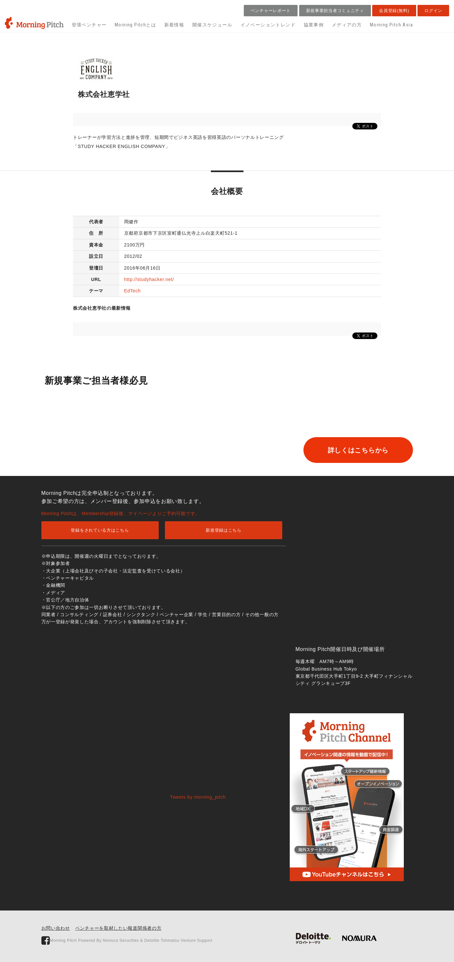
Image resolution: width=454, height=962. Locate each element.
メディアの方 (347, 24)
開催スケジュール (212, 24)
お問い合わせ (55, 928)
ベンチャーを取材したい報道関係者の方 (118, 928)
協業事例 (314, 24)
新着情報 (174, 24)
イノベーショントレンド (268, 24)
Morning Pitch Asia (391, 24)
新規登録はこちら (224, 530)
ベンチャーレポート (271, 10)
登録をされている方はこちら (100, 530)
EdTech (132, 290)
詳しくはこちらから (356, 450)
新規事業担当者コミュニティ (335, 10)
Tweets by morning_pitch (198, 797)
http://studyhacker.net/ (149, 279)
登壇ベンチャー (89, 24)
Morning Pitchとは (135, 24)
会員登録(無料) (394, 10)
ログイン (433, 10)
